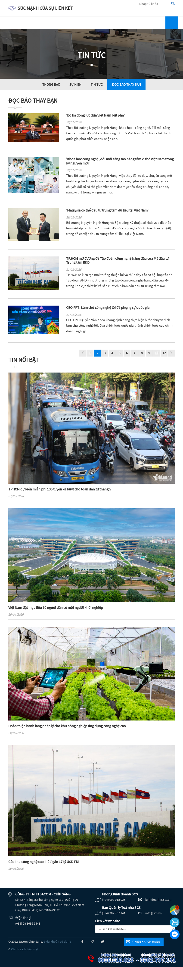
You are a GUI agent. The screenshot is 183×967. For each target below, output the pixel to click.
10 (156, 353)
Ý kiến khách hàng (146, 941)
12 (164, 353)
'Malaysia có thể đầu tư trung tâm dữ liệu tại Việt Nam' (107, 210)
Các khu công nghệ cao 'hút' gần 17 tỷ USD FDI (43, 861)
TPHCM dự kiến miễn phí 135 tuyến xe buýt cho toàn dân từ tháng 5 (59, 489)
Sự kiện (75, 84)
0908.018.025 (119, 959)
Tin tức (97, 84)
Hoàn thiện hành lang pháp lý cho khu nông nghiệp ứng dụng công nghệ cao (67, 726)
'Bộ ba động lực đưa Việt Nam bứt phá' (95, 115)
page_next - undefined (171, 354)
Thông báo (51, 84)
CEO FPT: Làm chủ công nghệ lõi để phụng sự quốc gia (107, 307)
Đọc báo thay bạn (126, 84)
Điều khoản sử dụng (57, 941)
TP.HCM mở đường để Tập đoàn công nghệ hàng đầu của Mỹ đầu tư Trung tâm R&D (117, 260)
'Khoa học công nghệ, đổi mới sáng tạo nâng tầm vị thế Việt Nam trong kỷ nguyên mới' (120, 161)
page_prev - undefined (82, 354)
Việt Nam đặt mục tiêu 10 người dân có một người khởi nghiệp (55, 607)
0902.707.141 (162, 959)
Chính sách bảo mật (24, 949)
